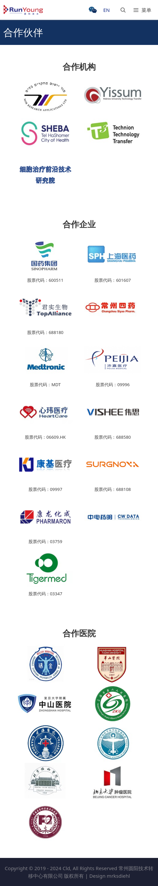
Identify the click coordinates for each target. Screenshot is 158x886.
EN (106, 10)
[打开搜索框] (119, 10)
